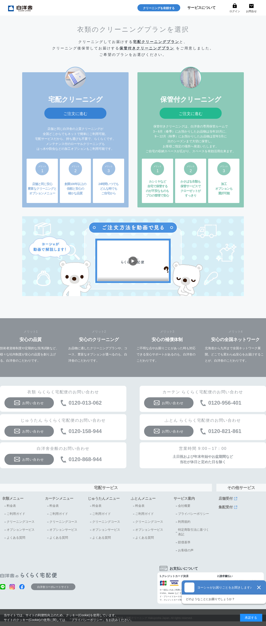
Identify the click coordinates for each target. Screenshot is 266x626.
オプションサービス (21, 529)
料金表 (11, 505)
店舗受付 (226, 498)
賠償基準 (184, 542)
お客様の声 (186, 550)
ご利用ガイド (16, 513)
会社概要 (184, 505)
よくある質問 (16, 537)
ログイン (234, 11)
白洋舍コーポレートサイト (53, 587)
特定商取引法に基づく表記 (193, 532)
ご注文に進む (75, 113)
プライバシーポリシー (193, 513)
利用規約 (184, 521)
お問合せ (251, 11)
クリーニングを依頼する (159, 8)
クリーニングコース (21, 521)
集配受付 (226, 507)
